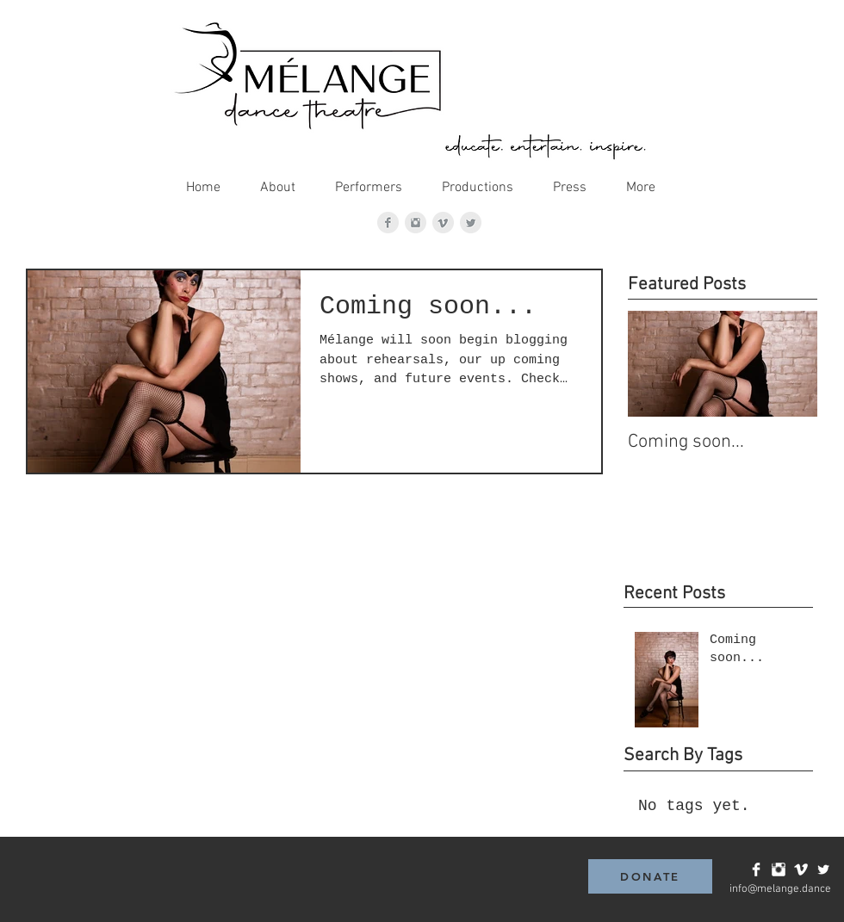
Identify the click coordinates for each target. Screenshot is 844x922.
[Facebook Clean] (756, 869)
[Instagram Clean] (778, 869)
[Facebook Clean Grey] (388, 222)
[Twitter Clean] (823, 869)
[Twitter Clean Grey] (470, 222)
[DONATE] (650, 876)
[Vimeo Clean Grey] (443, 222)
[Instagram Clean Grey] (415, 222)
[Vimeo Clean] (801, 869)
